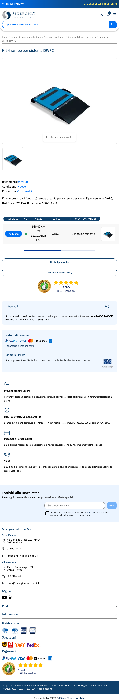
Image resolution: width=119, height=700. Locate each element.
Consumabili (25, 191)
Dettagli (13, 307)
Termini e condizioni (76, 698)
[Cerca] (59, 24)
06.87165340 (14, 576)
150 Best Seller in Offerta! (100, 4)
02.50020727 (15, 4)
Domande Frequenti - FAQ (59, 272)
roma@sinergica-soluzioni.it (23, 583)
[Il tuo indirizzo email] (74, 505)
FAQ (107, 307)
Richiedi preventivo (59, 262)
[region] (59, 232)
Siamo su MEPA (15, 355)
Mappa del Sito (44, 689)
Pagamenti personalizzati (19, 346)
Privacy (90, 512)
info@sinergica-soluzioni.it (22, 556)
